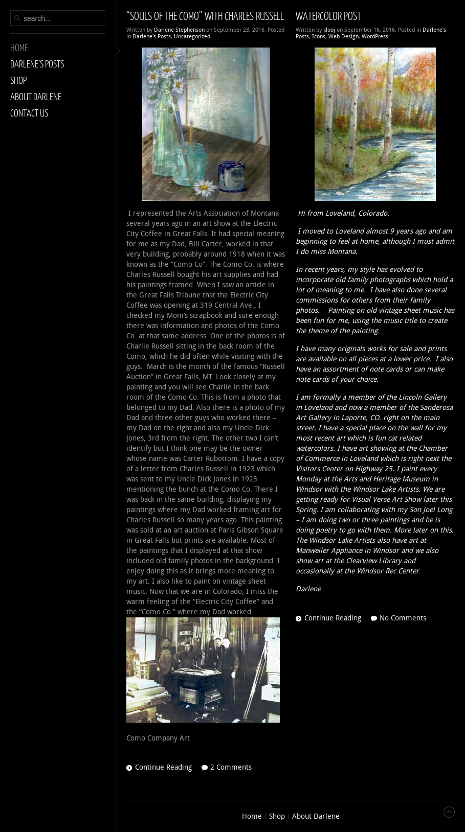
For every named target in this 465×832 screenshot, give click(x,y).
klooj (329, 30)
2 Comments (231, 767)
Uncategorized (192, 36)
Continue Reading (163, 767)
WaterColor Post (328, 15)
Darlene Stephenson (179, 30)
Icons (318, 36)
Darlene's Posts (151, 36)
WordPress (375, 36)
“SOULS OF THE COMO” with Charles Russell (205, 15)
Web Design (343, 36)
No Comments (403, 618)
